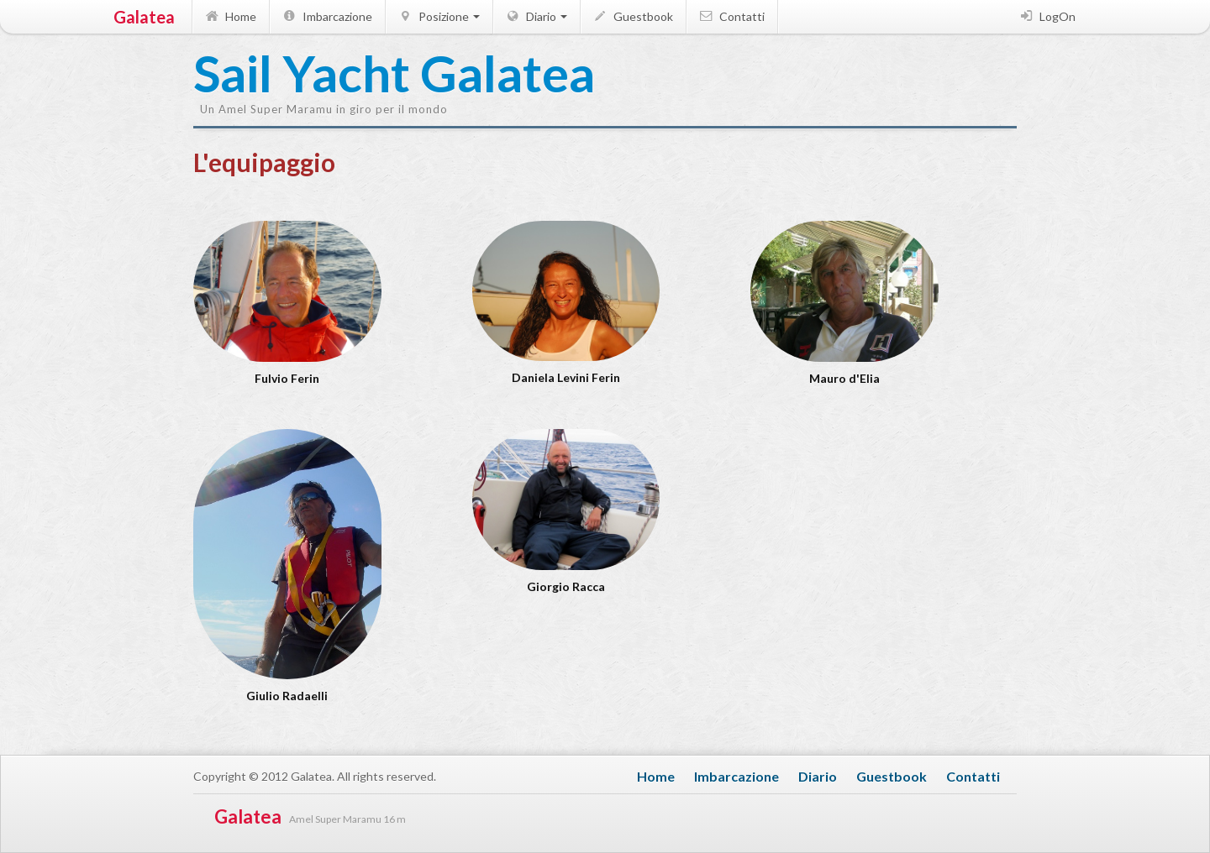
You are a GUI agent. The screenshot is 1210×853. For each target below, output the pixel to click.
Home (229, 16)
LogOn (1047, 16)
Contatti (731, 16)
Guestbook (632, 16)
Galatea (144, 17)
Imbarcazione (326, 16)
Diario (535, 16)
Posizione (438, 16)
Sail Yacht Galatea (277, 74)
